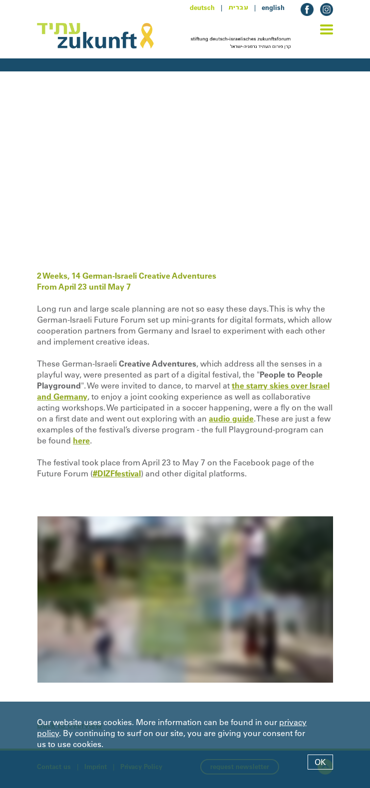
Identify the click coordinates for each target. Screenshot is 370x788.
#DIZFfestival (117, 473)
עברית (238, 7)
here (81, 440)
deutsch (202, 7)
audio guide (231, 418)
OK (320, 762)
